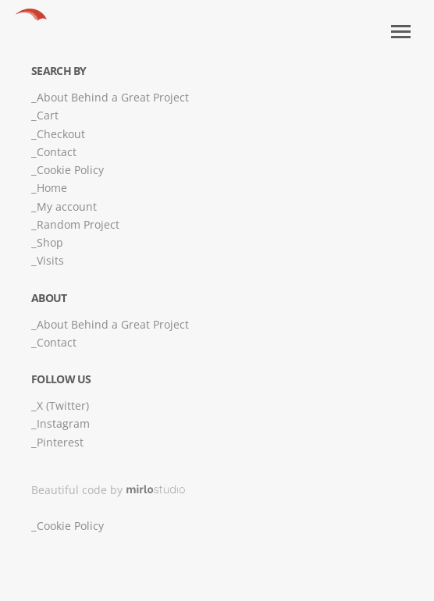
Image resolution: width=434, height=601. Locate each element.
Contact (56, 151)
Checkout (61, 133)
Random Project (78, 224)
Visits (50, 260)
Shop (50, 242)
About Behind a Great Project (113, 97)
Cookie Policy (70, 169)
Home (52, 187)
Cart (48, 115)
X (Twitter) (63, 405)
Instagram (63, 423)
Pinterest (60, 442)
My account (67, 206)
